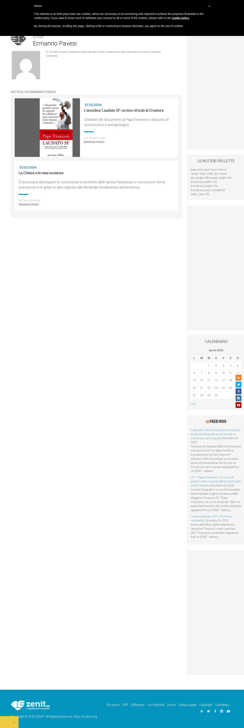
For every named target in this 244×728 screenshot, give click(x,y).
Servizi (171, 705)
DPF (125, 705)
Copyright (205, 705)
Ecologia (93, 105)
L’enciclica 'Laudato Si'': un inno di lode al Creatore (123, 110)
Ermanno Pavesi (94, 141)
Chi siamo (113, 705)
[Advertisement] (216, 267)
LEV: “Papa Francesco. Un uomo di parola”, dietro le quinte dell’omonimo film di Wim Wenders (216, 481)
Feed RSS (218, 421)
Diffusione (138, 705)
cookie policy (180, 18)
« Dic (193, 404)
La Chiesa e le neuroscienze (41, 173)
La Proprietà (155, 705)
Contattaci (222, 705)
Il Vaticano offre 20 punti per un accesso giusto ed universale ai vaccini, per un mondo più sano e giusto (215, 434)
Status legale (187, 705)
